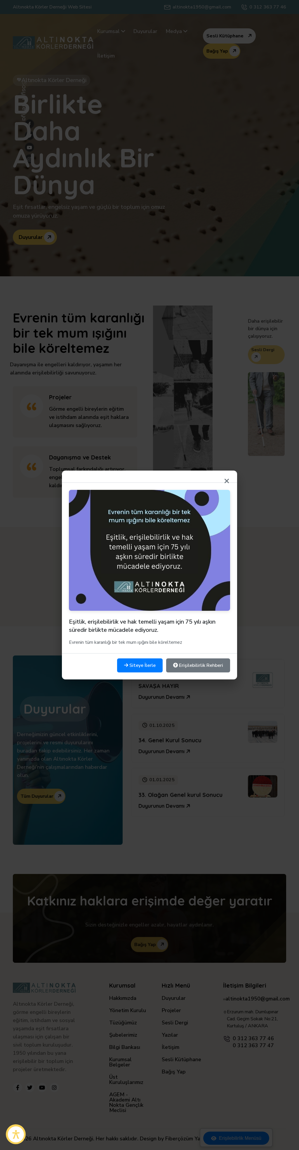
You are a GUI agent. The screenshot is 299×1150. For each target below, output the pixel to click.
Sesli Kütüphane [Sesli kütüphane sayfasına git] (230, 36)
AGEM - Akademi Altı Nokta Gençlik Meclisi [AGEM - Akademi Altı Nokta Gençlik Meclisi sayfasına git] (126, 1103)
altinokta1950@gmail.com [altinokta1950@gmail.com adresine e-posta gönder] (257, 998)
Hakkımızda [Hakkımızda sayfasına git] (122, 998)
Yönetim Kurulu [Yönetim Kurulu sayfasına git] (127, 1011)
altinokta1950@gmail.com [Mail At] (202, 7)
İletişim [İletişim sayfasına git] (106, 55)
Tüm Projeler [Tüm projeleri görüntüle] (151, 598)
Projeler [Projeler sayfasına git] (171, 1011)
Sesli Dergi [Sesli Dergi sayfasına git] (175, 1023)
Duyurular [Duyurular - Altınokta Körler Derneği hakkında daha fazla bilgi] (37, 237)
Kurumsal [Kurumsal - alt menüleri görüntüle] (111, 31)
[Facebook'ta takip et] (17, 1087)
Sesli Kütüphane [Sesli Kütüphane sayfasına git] (181, 1060)
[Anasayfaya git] (53, 42)
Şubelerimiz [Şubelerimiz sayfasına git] (123, 1035)
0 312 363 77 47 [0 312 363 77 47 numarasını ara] (253, 1045)
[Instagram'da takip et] (54, 1087)
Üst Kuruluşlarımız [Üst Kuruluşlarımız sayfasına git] (126, 1080)
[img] (149, 145)
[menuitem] (111, 31)
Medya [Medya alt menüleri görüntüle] (176, 31)
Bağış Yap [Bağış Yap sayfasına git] (174, 1072)
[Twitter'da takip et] (29, 1087)
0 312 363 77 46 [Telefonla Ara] (267, 7)
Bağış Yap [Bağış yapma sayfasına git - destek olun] (223, 51)
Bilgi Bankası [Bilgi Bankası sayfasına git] (124, 1048)
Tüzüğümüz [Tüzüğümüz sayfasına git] (123, 1023)
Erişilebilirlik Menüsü (236, 1138)
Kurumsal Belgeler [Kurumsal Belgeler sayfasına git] (120, 1062)
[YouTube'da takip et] (42, 1087)
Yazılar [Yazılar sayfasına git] (170, 1035)
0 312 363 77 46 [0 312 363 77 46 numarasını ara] (253, 1038)
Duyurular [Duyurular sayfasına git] (145, 31)
